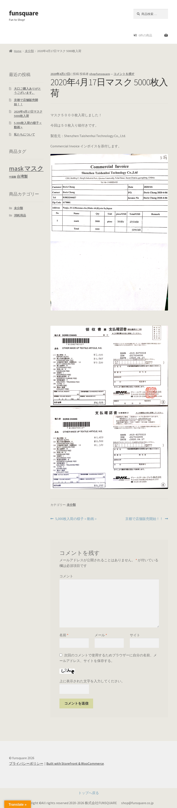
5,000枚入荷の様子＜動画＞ (76, 519)
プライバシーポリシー (26, 763)
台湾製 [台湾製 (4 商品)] (22, 176)
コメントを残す (124, 74)
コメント (66, 576)
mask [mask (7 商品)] (16, 168)
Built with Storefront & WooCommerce (75, 763)
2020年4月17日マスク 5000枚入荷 (28, 114)
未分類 (29, 51)
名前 (63, 635)
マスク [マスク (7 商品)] (34, 168)
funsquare (23, 13)
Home (17, 51)
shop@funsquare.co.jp (137, 803)
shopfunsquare (99, 74)
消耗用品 (20, 215)
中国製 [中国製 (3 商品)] (12, 177)
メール (101, 635)
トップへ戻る (88, 793)
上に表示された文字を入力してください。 (92, 681)
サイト (135, 635)
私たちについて (24, 134)
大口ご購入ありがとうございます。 (27, 91)
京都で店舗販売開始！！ (144, 519)
